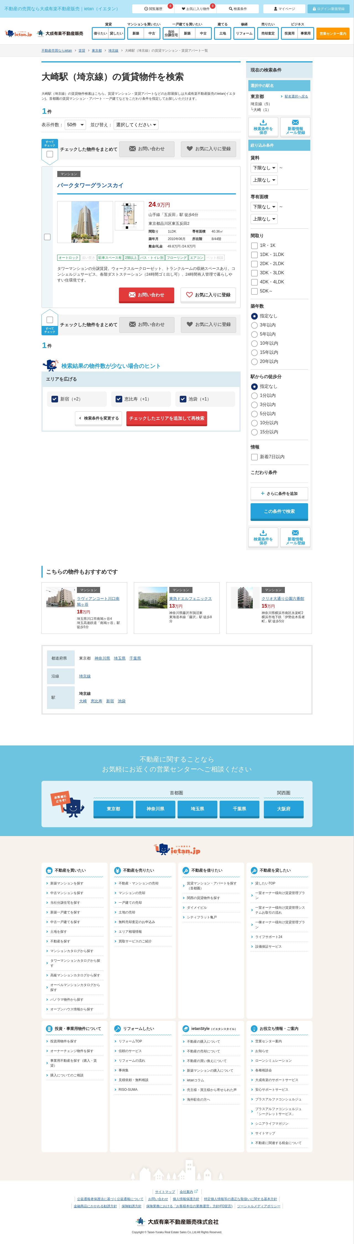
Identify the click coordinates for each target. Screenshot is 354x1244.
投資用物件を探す (63, 1041)
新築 (135, 33)
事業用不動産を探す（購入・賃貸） (73, 1063)
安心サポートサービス (271, 1090)
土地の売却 (127, 912)
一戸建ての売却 (130, 903)
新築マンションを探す (67, 883)
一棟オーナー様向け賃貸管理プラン (280, 924)
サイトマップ (265, 1133)
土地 (222, 33)
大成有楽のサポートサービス (276, 1080)
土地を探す (58, 932)
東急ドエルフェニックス (190, 598)
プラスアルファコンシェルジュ (278, 1099)
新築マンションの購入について (210, 1070)
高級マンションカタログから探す (75, 975)
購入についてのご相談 (67, 1075)
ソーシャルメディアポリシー (258, 1206)
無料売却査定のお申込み (137, 922)
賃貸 (82, 50)
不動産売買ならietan (56, 50)
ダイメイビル (197, 908)
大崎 (83, 701)
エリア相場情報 (130, 932)
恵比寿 (96, 701)
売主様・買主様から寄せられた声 (212, 1090)
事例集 (124, 1070)
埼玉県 (120, 658)
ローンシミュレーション (273, 1061)
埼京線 (113, 50)
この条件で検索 (279, 511)
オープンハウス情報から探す (71, 1009)
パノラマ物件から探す (67, 999)
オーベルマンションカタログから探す (75, 987)
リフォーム (244, 33)
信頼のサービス (130, 1051)
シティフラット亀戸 (202, 917)
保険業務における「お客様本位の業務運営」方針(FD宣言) (189, 1206)
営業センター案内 (333, 34)
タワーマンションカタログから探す (75, 963)
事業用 (306, 33)
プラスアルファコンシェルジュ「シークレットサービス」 (278, 1111)
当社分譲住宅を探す (65, 903)
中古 (152, 33)
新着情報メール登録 (295, 127)
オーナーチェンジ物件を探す (71, 1051)
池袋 (122, 701)
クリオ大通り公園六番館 (283, 598)
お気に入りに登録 (208, 294)
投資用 (290, 33)
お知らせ (262, 1051)
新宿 (110, 701)
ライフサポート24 (268, 937)
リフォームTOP (130, 1041)
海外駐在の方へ (198, 1099)
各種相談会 (263, 1070)
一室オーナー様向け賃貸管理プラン (280, 895)
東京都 (97, 50)
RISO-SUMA (128, 1090)
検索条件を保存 (263, 127)
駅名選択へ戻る (296, 96)
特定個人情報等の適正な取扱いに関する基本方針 (240, 1199)
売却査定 (268, 33)
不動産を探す (60, 941)
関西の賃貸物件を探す (203, 898)
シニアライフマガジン (271, 1124)
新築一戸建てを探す (65, 912)
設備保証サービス (268, 946)
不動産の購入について (203, 1041)
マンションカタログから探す (71, 951)
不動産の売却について (203, 1051)
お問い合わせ (146, 294)
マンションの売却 (132, 893)
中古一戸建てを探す (65, 922)
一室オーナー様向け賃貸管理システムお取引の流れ (280, 910)
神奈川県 (102, 658)
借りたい (100, 33)
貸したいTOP (265, 883)
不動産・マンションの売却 (138, 883)
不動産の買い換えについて (207, 1061)
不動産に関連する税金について (278, 1143)
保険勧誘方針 (132, 1206)
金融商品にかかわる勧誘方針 (95, 1206)
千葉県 (135, 658)
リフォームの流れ (132, 1061)
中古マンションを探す (67, 893)
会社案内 (189, 1192)
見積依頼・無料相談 (134, 1080)
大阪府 (283, 809)
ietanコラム (195, 1080)
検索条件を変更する (101, 418)
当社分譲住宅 (171, 33)
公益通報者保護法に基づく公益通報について (110, 1199)
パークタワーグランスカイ (90, 185)
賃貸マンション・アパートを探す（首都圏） (212, 885)
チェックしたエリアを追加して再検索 (166, 418)
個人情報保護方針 (186, 1199)
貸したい (116, 33)
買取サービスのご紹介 (135, 941)
